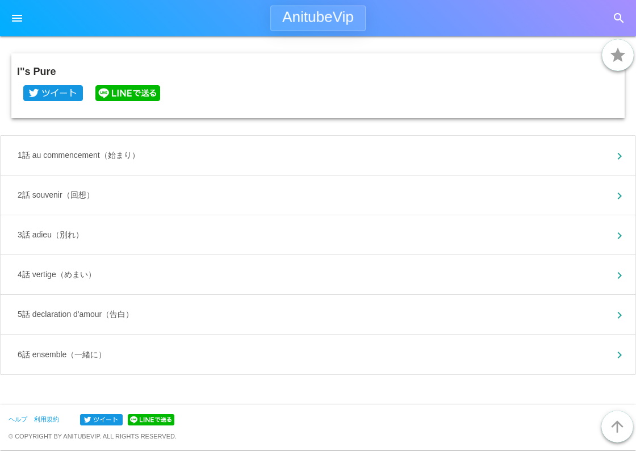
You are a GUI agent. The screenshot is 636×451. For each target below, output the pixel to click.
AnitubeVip (318, 17)
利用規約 (46, 419)
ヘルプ (18, 419)
